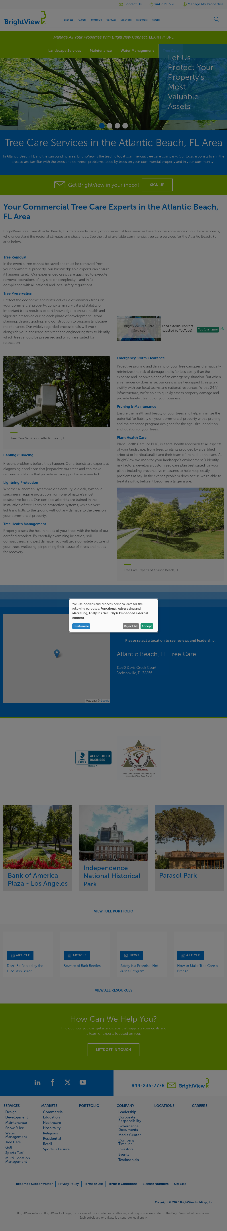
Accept (147, 626)
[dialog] (113, 615)
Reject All (131, 626)
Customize (81, 626)
